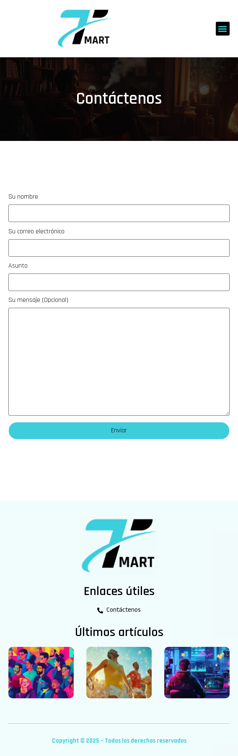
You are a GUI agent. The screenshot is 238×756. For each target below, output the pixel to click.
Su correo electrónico (119, 242)
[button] (223, 29)
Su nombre (119, 207)
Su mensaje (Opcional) (119, 356)
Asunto (119, 277)
